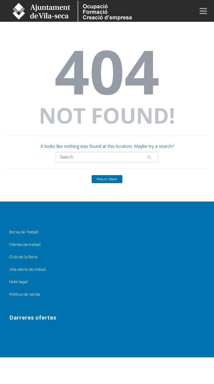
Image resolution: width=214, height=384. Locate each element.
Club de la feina (23, 257)
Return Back (107, 179)
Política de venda (24, 294)
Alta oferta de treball (27, 269)
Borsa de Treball (24, 232)
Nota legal (18, 281)
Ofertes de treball (25, 244)
